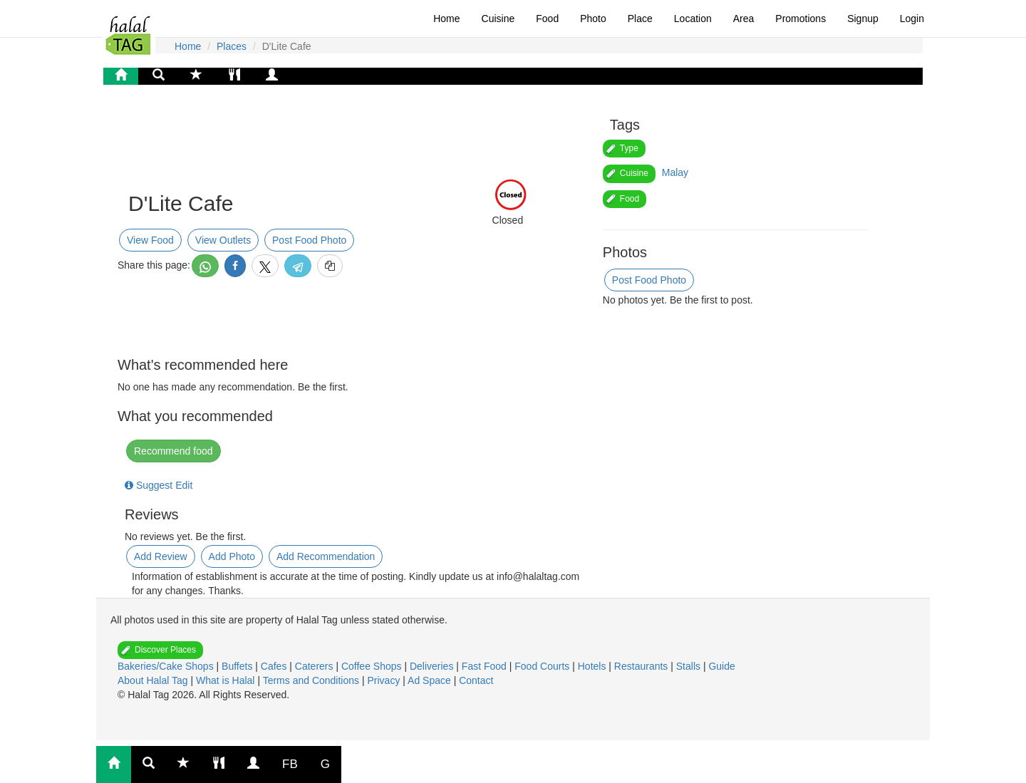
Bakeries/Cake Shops (167, 666)
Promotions (800, 18)
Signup (863, 18)
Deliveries (433, 666)
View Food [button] (150, 240)
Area (744, 18)
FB (290, 764)
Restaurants (642, 666)
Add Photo (232, 556)
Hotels (593, 666)
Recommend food (173, 451)
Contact (476, 680)
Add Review (160, 556)
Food (547, 18)
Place (640, 18)
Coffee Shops (372, 666)
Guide (721, 666)
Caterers (315, 666)
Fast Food (485, 666)
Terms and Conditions (312, 680)
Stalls (689, 666)
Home (446, 18)
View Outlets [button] (223, 240)
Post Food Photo (309, 240)
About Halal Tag (154, 680)
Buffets (238, 666)
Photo (593, 18)
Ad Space (429, 680)
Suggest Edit (158, 485)
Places (232, 46)
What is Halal (226, 680)
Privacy (385, 680)
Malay (675, 172)
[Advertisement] (239, 138)
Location (693, 18)
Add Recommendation (325, 556)
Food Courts (543, 666)
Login (912, 18)
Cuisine (498, 18)
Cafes (275, 666)
